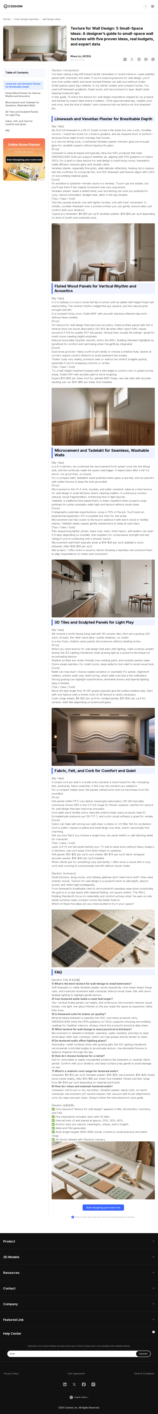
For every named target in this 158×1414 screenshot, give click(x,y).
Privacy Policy (11, 1373)
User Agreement (76, 1373)
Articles (7, 19)
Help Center (12, 1333)
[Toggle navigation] (152, 6)
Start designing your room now (24, 159)
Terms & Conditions (144, 1373)
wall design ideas (51, 19)
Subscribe (143, 1354)
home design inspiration (26, 19)
